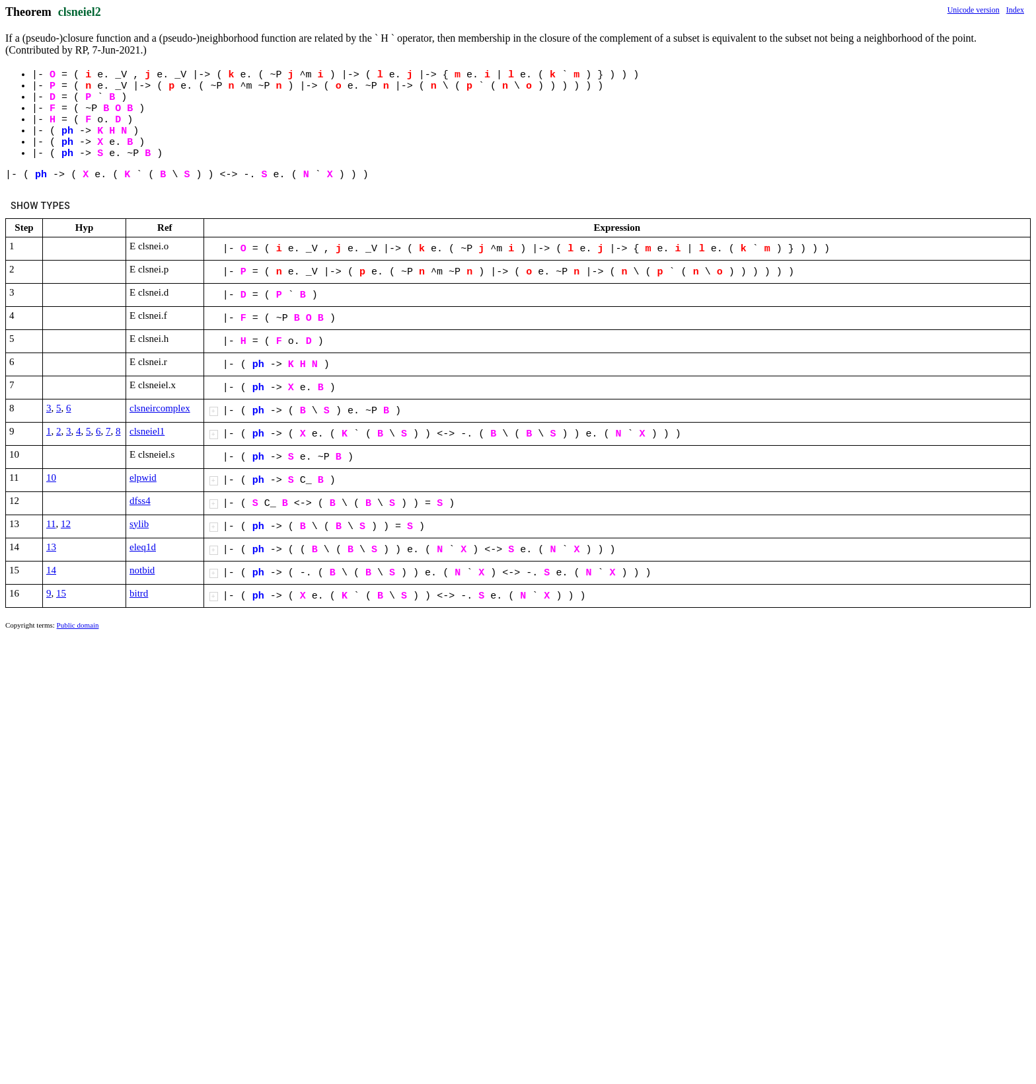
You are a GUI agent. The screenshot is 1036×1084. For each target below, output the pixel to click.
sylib (139, 524)
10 (51, 477)
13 (51, 547)
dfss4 (140, 500)
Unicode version (973, 10)
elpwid (143, 477)
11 (51, 524)
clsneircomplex (160, 408)
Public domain (78, 625)
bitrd (139, 593)
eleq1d (143, 547)
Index (1015, 10)
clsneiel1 (147, 431)
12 (66, 524)
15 (61, 593)
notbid (142, 570)
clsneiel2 (79, 12)
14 (51, 570)
